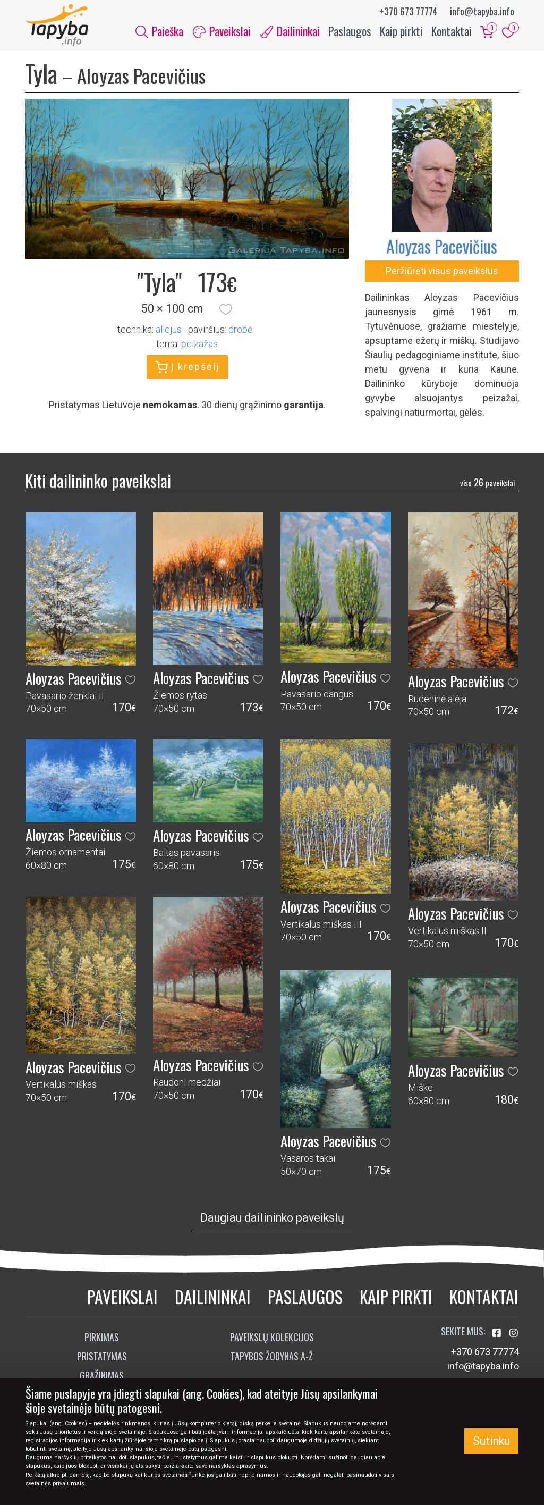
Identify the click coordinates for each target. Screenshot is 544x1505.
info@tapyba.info (482, 11)
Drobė (240, 329)
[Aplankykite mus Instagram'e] (513, 1333)
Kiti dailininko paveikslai (98, 480)
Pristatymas (102, 1357)
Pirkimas (101, 1337)
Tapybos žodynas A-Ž (272, 1357)
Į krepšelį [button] (187, 367)
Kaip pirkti (401, 30)
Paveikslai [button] (222, 30)
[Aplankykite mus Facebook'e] (497, 1333)
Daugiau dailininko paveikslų (272, 1217)
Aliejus (169, 329)
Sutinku (491, 1441)
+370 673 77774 (408, 11)
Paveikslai (122, 1296)
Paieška (159, 30)
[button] (226, 309)
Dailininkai (213, 1296)
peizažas (199, 343)
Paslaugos (349, 30)
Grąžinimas (102, 1376)
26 (487, 483)
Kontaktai (451, 30)
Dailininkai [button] (290, 30)
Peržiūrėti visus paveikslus (442, 271)
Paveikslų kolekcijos (272, 1337)
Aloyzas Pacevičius (441, 246)
